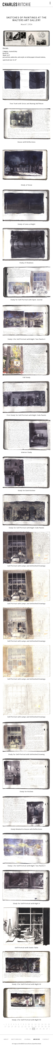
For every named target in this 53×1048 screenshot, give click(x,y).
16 (49, 1024)
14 (42, 1024)
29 (45, 1026)
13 (39, 1024)
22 (22, 1026)
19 (12, 1026)
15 (45, 1024)
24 (29, 1026)
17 (5, 1026)
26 (35, 1026)
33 (33, 1029)
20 (15, 1026)
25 (32, 1026)
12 (35, 1024)
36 (44, 1029)
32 (30, 1029)
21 (19, 1026)
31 (27, 1029)
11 (32, 1024)
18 (9, 1026)
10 (29, 1024)
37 (47, 1029)
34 (37, 1029)
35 (40, 1029)
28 (42, 1026)
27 (39, 1026)
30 (49, 1026)
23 (25, 1026)
